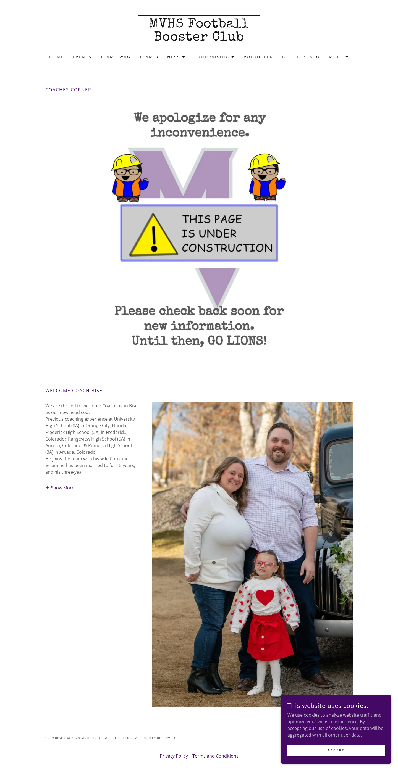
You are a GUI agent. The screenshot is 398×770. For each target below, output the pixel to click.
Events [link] (82, 56)
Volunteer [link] (258, 56)
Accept (336, 750)
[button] (163, 57)
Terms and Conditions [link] (215, 756)
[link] (199, 39)
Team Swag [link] (116, 56)
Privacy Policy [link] (174, 756)
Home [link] (56, 56)
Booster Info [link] (301, 56)
